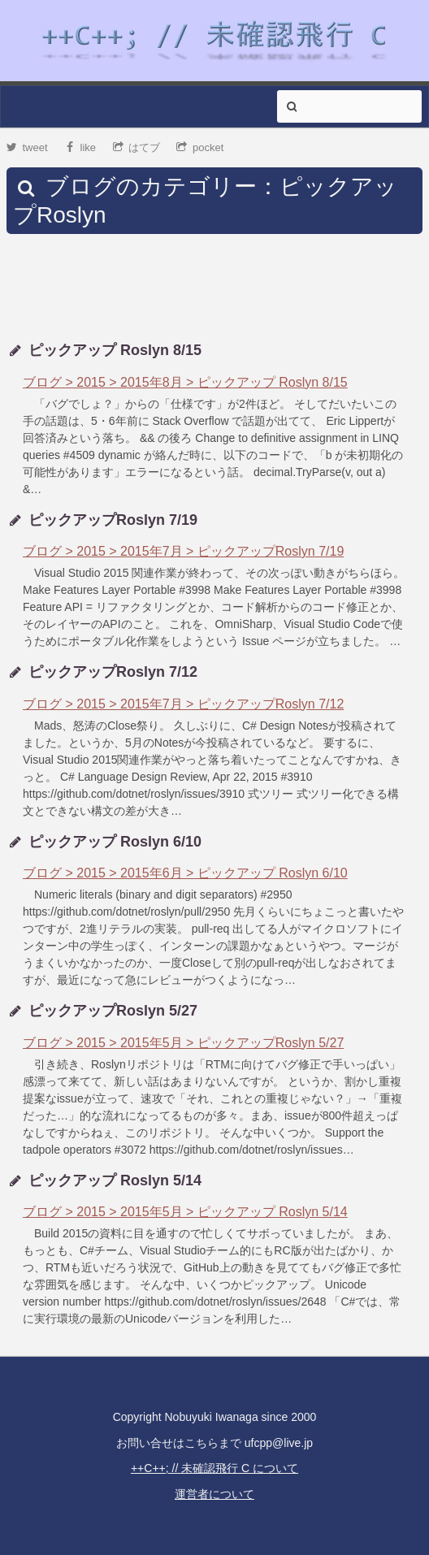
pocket (199, 147)
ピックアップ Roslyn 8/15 (115, 350)
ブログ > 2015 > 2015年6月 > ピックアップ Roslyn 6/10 (185, 873)
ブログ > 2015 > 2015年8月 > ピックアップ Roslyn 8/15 (185, 382)
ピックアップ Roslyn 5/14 (115, 1180)
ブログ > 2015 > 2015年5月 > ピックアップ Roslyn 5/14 (185, 1212)
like (80, 147)
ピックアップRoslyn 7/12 (112, 672)
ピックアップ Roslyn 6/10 (115, 842)
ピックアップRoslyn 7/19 (112, 520)
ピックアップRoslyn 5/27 (112, 1011)
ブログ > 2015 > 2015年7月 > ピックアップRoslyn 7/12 (183, 704)
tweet (27, 147)
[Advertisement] (214, 287)
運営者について (214, 1494)
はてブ (137, 147)
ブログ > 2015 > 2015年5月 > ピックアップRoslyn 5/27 (183, 1043)
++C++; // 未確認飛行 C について (214, 1468)
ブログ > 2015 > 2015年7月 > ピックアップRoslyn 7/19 (183, 551)
